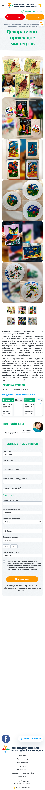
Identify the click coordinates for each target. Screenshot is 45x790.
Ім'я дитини (8, 460)
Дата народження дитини (15, 479)
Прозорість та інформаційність (22, 773)
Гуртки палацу (16, 24)
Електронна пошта (12, 500)
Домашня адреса (11, 537)
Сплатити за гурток (35, 17)
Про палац (22, 755)
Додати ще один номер (13, 495)
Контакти (22, 766)
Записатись (22, 579)
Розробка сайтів (26, 788)
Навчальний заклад (12, 519)
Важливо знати (22, 762)
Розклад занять (22, 769)
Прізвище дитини (11, 469)
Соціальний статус (11, 552)
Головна (6, 24)
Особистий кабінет (33, 11)
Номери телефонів (12, 488)
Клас (5, 528)
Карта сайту (22, 777)
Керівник (7, 451)
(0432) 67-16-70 (32, 738)
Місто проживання (12, 509)
